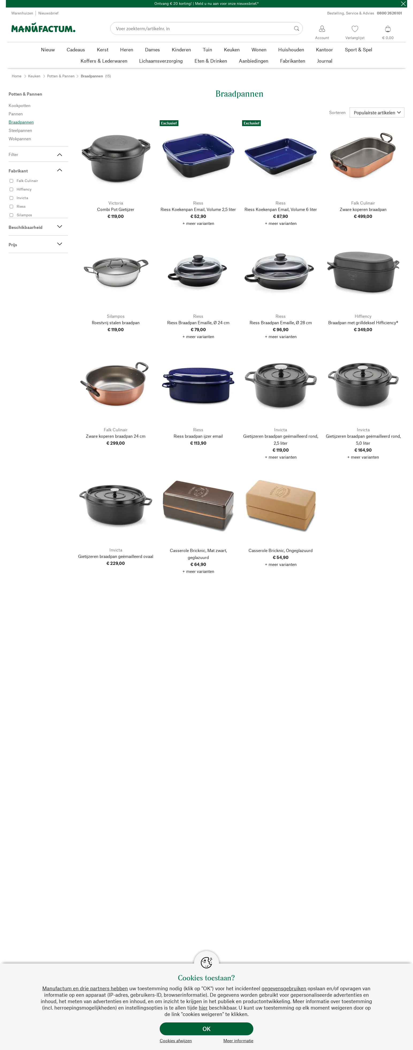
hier (203, 1007)
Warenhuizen (22, 13)
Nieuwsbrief (48, 13)
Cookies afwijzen (176, 1040)
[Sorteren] (377, 112)
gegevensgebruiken (284, 988)
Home (16, 76)
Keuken (34, 76)
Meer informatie (238, 1040)
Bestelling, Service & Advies (364, 13)
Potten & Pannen (61, 76)
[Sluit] (403, 3)
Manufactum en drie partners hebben (85, 988)
